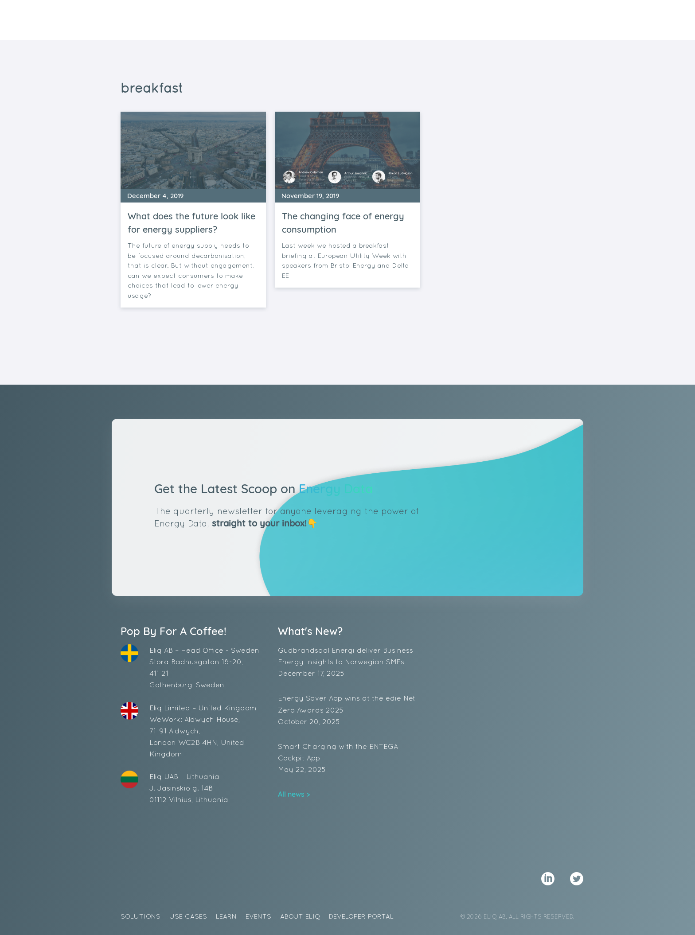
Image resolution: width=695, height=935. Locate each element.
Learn (400, 20)
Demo (548, 20)
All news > (294, 794)
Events (439, 20)
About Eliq (487, 20)
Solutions (301, 20)
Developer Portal (361, 916)
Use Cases (355, 20)
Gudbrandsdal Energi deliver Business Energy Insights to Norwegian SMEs (348, 662)
